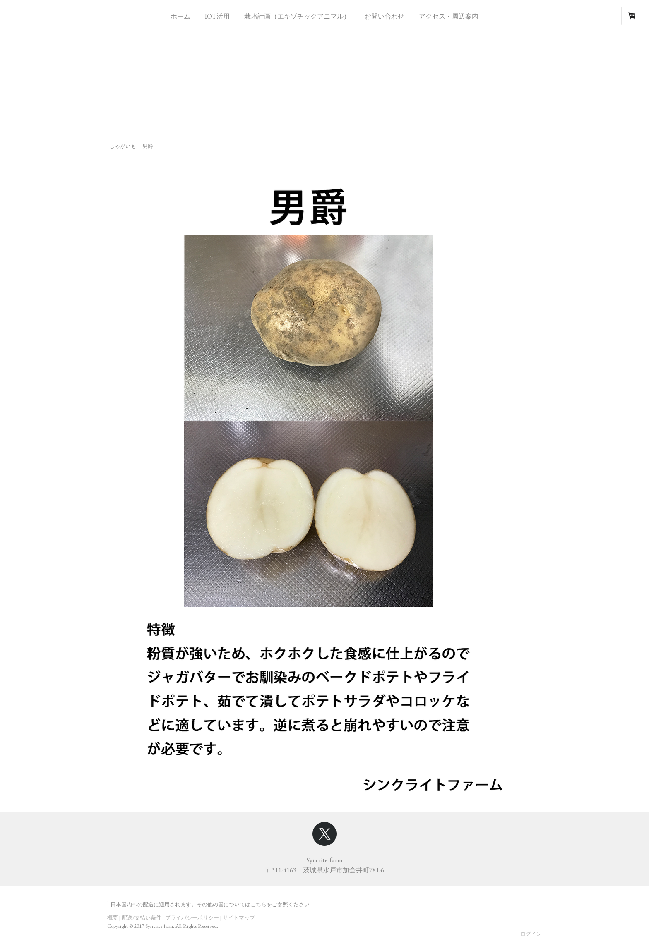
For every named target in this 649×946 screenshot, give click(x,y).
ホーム (180, 16)
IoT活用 (217, 16)
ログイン (531, 933)
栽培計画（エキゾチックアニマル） (297, 16)
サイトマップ (239, 917)
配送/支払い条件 (141, 917)
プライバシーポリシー (192, 917)
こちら (258, 904)
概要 (112, 917)
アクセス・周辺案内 (448, 16)
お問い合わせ (384, 16)
